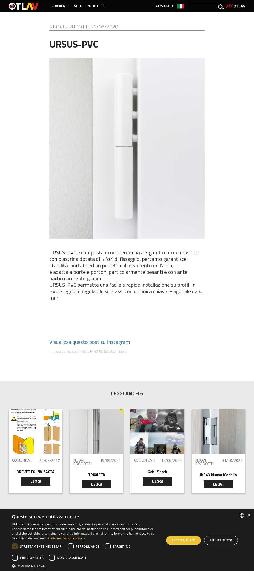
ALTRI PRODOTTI (89, 6)
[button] (86, 565)
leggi (35, 481)
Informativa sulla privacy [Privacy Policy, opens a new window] (68, 538)
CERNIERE (59, 6)
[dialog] (127, 540)
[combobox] (242, 515)
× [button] (248, 515)
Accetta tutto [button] (183, 540)
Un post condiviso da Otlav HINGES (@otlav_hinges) (88, 351)
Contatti (164, 6)
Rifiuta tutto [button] (221, 540)
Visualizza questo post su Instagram (89, 342)
